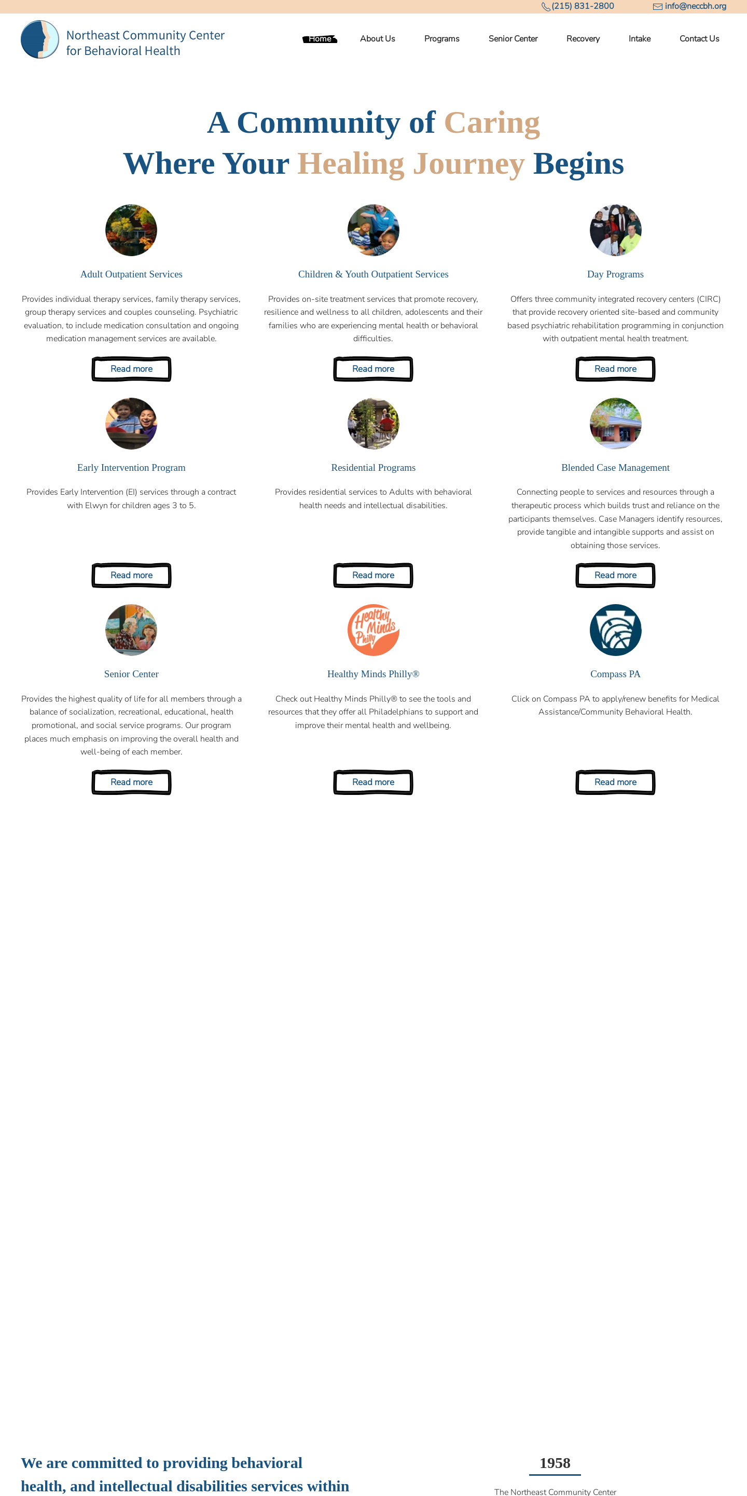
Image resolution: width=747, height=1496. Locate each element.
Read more (131, 369)
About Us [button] (377, 39)
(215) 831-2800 (582, 6)
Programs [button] (442, 39)
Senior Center (513, 39)
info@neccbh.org (695, 6)
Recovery (583, 39)
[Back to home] (123, 39)
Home (320, 39)
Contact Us (700, 39)
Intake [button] (640, 39)
